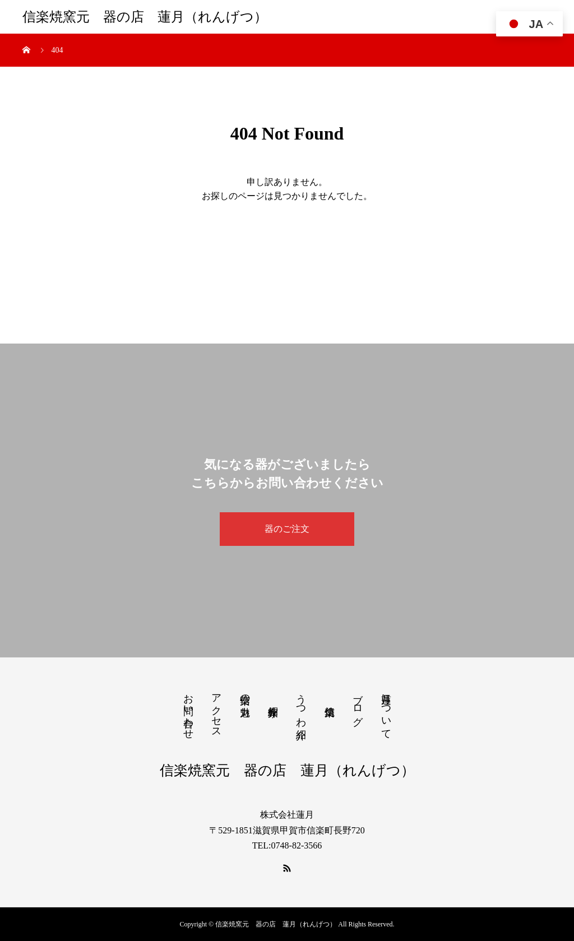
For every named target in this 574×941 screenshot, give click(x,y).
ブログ (357, 704)
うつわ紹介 (301, 704)
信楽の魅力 (245, 693)
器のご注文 (287, 529)
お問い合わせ (188, 710)
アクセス (216, 710)
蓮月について (386, 710)
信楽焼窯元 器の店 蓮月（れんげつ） (144, 17)
